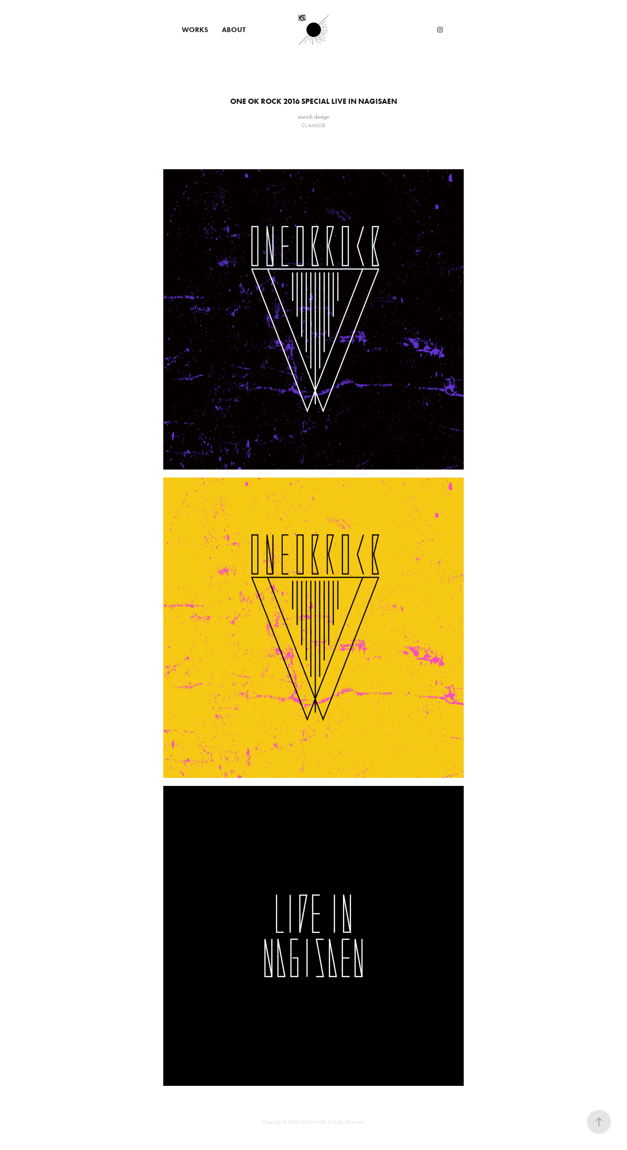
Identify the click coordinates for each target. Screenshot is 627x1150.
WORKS (195, 29)
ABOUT (234, 29)
